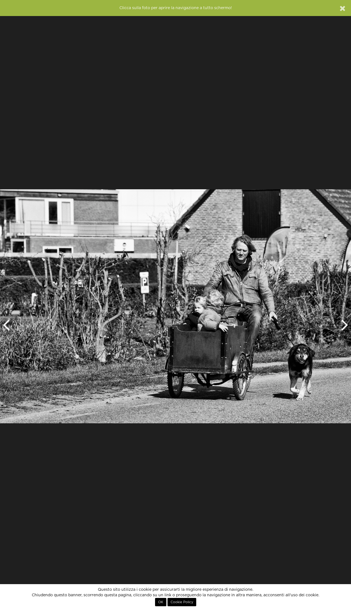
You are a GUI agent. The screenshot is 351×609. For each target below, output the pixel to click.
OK (160, 602)
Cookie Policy (182, 602)
